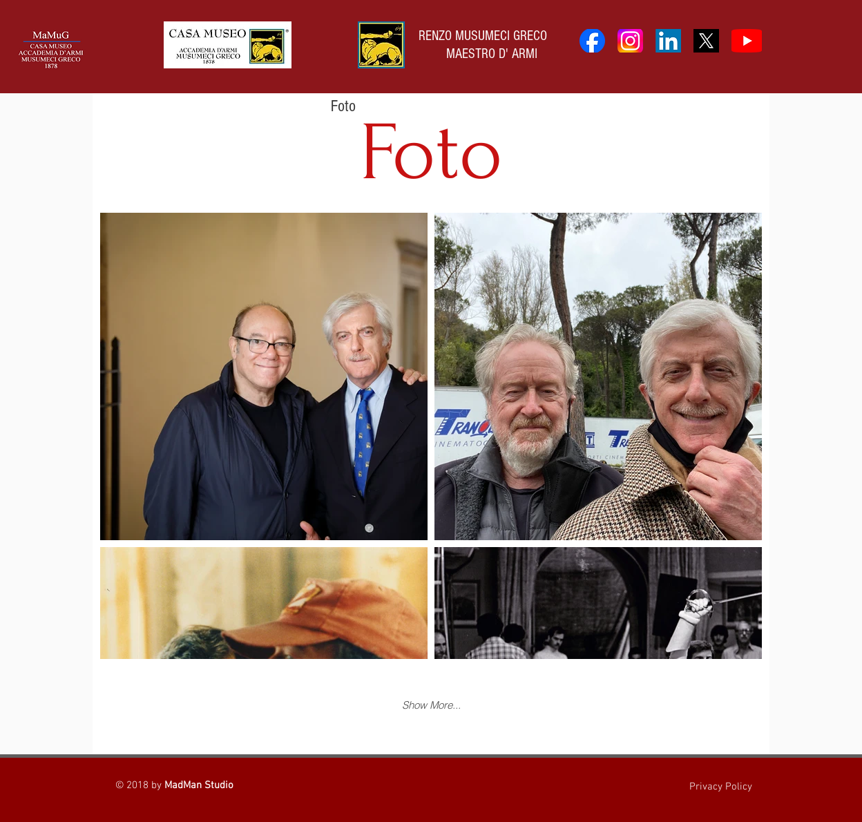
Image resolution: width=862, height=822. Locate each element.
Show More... (431, 704)
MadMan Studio (198, 785)
